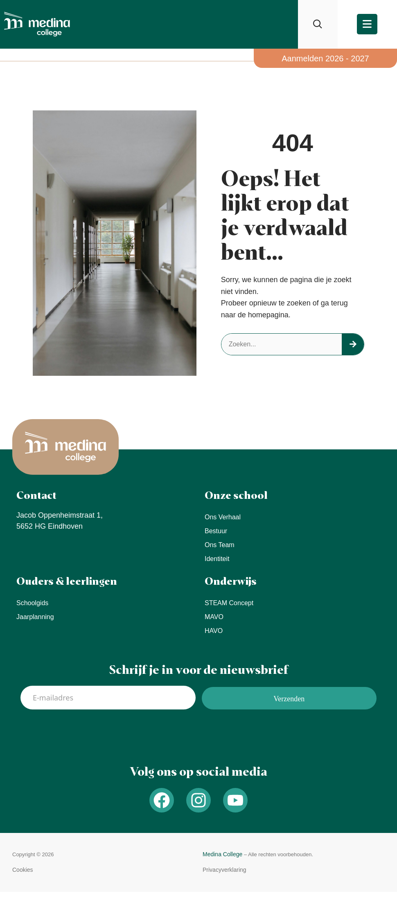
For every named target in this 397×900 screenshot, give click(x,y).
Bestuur (216, 530)
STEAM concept (229, 602)
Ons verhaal (223, 517)
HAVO (214, 630)
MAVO (214, 616)
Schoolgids (32, 602)
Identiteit (217, 558)
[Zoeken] (353, 344)
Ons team (220, 544)
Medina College (222, 854)
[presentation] (82, 734)
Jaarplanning (35, 616)
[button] (22, 870)
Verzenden (289, 699)
